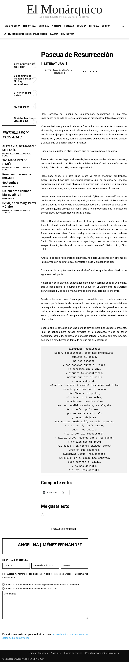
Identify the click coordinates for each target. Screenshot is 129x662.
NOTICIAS (56, 26)
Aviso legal (56, 653)
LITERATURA (8, 178)
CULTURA (81, 26)
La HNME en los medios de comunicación (25, 34)
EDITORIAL (44, 26)
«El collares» (21, 106)
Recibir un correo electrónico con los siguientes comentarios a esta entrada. (42, 584)
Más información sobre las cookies (102, 653)
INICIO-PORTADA (12, 26)
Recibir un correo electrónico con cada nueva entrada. (32, 588)
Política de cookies (73, 653)
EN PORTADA (29, 26)
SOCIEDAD (69, 26)
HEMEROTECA (67, 34)
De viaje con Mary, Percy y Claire (19, 204)
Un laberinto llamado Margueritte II (16, 192)
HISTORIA (94, 26)
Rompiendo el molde (16, 174)
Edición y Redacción (38, 653)
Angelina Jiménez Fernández (62, 71)
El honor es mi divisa (22, 94)
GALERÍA (54, 34)
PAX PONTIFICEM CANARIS (24, 66)
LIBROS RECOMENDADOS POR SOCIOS (16, 155)
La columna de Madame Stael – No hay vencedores (23, 80)
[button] (123, 26)
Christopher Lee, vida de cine (24, 120)
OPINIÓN (106, 26)
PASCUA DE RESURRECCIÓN (63, 529)
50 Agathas (10, 182)
